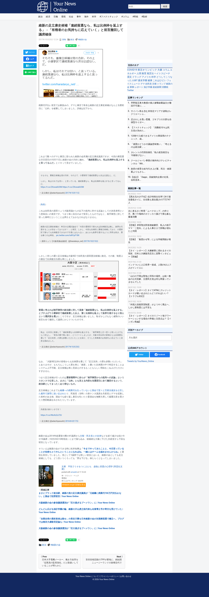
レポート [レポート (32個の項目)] (139, 87)
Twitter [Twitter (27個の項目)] (130, 90)
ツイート (30, 52)
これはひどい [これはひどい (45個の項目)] (159, 80)
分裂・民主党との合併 (90, 436)
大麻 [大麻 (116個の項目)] (159, 69)
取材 (145, 16)
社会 (71, 16)
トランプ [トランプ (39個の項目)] (161, 83)
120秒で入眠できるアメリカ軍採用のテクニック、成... (151, 137)
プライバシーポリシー (109, 576)
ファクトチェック (109, 16)
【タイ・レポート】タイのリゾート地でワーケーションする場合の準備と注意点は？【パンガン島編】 (149, 317)
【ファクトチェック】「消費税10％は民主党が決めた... (150, 129)
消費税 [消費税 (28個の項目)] (165, 87)
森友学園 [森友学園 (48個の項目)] (142, 80)
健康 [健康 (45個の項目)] (150, 80)
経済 (48, 16)
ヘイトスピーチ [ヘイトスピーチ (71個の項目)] (162, 73)
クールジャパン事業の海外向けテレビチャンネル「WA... (151, 162)
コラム (126, 16)
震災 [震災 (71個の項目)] (129, 77)
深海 (64, 39)
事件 (79, 16)
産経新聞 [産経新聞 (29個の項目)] (157, 87)
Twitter (139, 354)
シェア (30, 59)
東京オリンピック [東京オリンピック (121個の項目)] (147, 69)
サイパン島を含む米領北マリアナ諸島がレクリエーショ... (151, 112)
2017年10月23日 (72, 347)
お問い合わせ (125, 576)
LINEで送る (30, 72)
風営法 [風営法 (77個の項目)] (150, 73)
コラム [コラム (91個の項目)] (166, 69)
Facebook (160, 354)
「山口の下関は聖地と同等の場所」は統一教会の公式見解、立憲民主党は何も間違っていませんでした (149, 277)
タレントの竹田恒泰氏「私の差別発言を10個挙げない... (150, 154)
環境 (63, 16)
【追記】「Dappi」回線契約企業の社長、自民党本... (150, 178)
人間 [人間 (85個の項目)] (139, 73)
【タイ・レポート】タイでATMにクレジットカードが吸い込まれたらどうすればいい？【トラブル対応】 (149, 291)
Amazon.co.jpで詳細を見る (73, 485)
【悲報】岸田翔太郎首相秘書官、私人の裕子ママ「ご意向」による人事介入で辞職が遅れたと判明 (149, 226)
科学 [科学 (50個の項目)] (153, 77)
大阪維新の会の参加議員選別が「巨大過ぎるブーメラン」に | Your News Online (77, 502)
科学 (94, 16)
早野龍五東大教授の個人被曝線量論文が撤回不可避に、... (151, 104)
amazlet (74, 472)
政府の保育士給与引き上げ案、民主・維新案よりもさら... (151, 170)
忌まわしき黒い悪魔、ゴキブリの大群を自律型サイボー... (151, 121)
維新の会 (83, 39)
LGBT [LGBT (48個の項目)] (135, 80)
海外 (86, 16)
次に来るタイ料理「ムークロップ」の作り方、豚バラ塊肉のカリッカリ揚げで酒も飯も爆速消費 (149, 212)
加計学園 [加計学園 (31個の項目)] (148, 87)
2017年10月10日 (91, 241)
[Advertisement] (82, 131)
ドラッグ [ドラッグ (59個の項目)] (136, 77)
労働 (56, 16)
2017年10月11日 (72, 193)
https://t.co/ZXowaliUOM (51, 187)
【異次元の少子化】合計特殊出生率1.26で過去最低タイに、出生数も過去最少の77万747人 (149, 198)
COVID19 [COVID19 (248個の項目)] (132, 69)
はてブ (30, 65)
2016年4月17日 (71, 421)
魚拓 (43, 204)
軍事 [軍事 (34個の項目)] (132, 87)
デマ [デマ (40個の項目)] (142, 83)
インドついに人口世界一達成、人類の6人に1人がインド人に (149, 264)
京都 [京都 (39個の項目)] (154, 83)
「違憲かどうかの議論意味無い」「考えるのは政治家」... (151, 145)
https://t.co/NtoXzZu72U (51, 415)
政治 (40, 16)
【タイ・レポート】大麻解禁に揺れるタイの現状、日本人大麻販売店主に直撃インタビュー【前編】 (149, 252)
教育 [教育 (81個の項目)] (144, 73)
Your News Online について (87, 576)
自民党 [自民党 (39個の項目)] (148, 83)
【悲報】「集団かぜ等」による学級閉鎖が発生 (149, 239)
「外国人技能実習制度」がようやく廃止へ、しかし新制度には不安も (149, 304)
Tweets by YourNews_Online (140, 361)
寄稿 (136, 16)
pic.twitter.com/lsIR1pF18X (67, 235)
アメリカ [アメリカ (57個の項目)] (146, 77)
